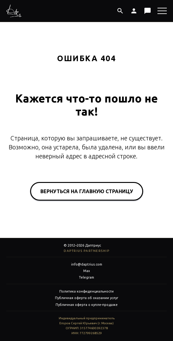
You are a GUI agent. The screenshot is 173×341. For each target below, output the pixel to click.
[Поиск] (120, 11)
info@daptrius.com (86, 264)
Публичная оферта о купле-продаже (87, 305)
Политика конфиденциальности (86, 291)
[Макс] (147, 11)
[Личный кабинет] (134, 11)
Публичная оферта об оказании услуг (86, 298)
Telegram (86, 277)
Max (86, 271)
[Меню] (162, 11)
